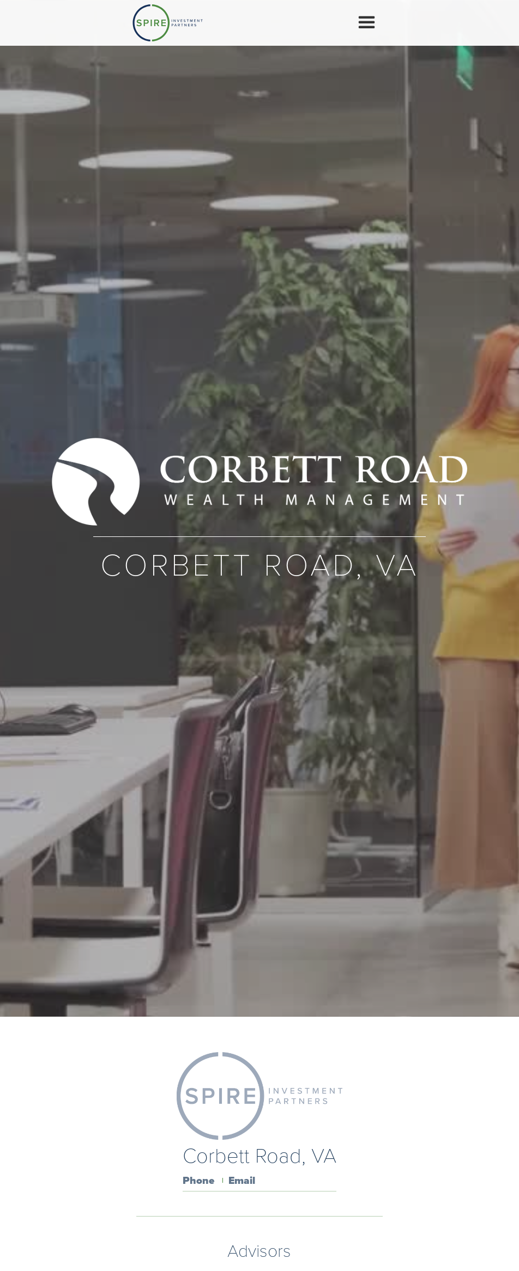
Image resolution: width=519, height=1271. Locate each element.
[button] (366, 22)
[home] (168, 23)
